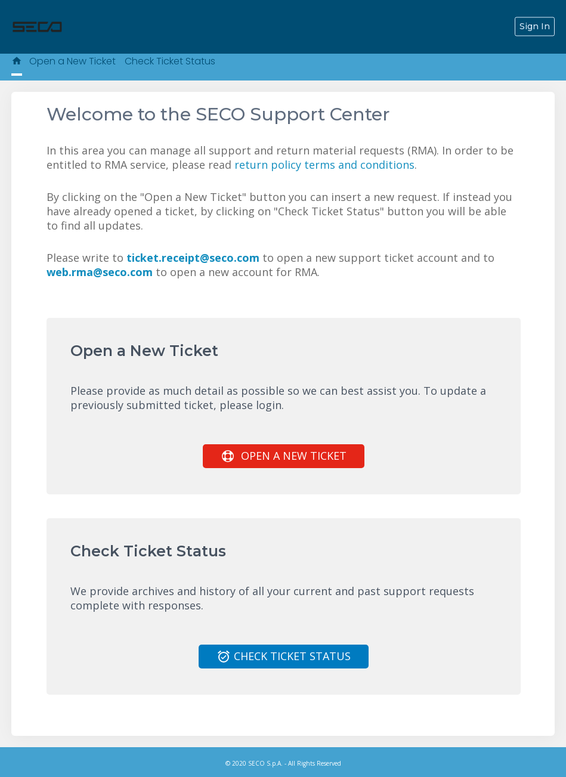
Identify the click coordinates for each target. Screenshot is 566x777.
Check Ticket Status (170, 61)
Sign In (534, 26)
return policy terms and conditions (324, 164)
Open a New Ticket (72, 61)
